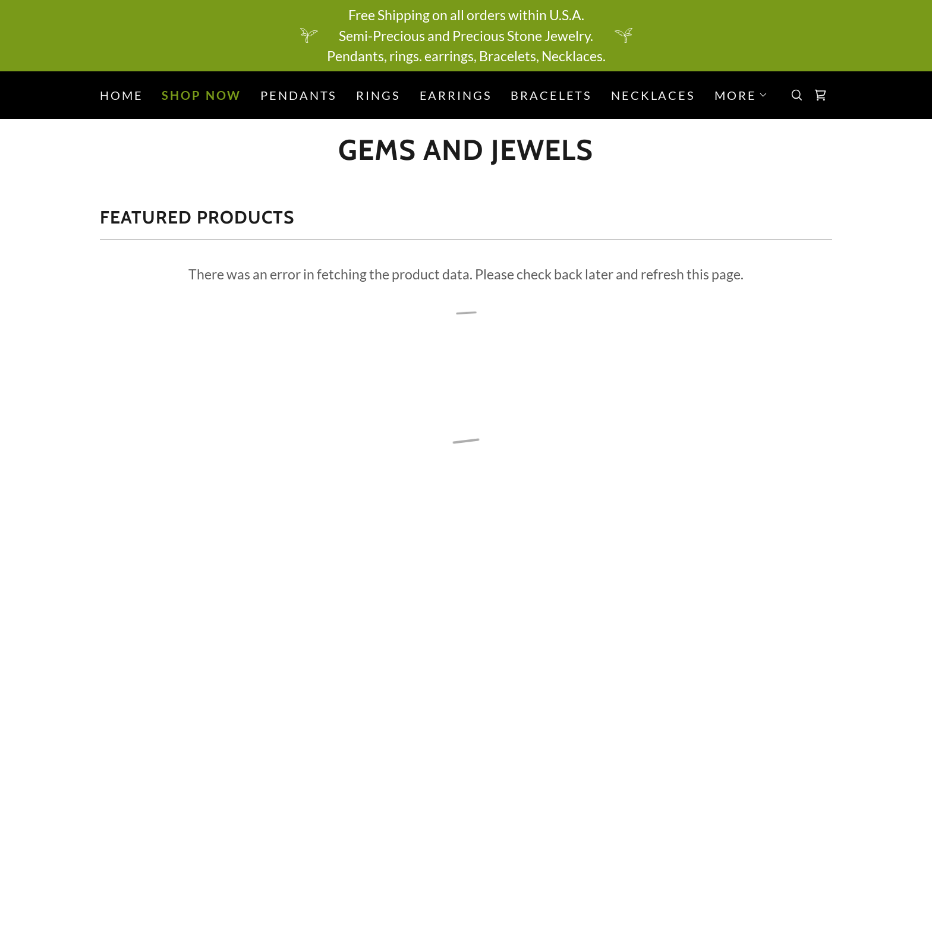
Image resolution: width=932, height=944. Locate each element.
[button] (741, 95)
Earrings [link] (456, 95)
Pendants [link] (298, 95)
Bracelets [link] (551, 95)
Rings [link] (378, 95)
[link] (465, 154)
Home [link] (121, 95)
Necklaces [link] (653, 95)
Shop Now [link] (201, 95)
